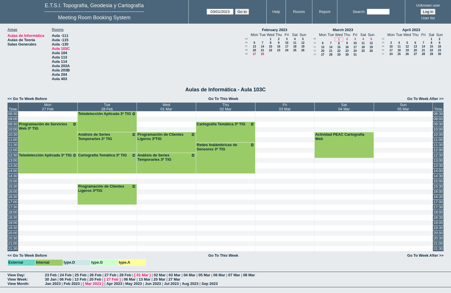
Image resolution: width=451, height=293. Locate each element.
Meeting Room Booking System (94, 17)
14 (262, 46)
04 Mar (189, 275)
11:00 (13, 139)
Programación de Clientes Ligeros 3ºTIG (166, 136)
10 (286, 42)
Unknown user (428, 5)
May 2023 (133, 283)
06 (246, 42)
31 (355, 54)
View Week (17, 279)
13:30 (13, 165)
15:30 (13, 186)
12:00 (13, 150)
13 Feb (80, 279)
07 (246, 46)
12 (302, 42)
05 (246, 38)
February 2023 (274, 30)
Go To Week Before (30, 99)
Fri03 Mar (285, 107)
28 (262, 54)
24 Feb (66, 275)
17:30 (13, 207)
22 (270, 50)
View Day (15, 275)
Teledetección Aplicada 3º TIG (107, 113)
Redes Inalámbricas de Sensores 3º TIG (226, 147)
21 (262, 50)
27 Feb (110, 275)
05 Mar (204, 275)
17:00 (13, 202)
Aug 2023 (190, 283)
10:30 (13, 134)
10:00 (13, 129)
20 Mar (159, 279)
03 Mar (174, 275)
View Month (17, 283)
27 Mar (174, 279)
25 (294, 50)
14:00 (13, 171)
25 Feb (81, 275)
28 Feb (125, 275)
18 (294, 46)
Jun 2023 (153, 283)
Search (358, 12)
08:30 (13, 113)
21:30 (13, 248)
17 (286, 46)
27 (254, 54)
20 (254, 50)
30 (347, 54)
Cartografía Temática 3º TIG (226, 124)
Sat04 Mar (344, 107)
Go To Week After (422, 99)
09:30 (13, 124)
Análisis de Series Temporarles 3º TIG (107, 136)
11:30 (13, 145)
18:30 (13, 217)
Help (276, 12)
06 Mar (219, 275)
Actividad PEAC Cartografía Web (339, 136)
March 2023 (343, 30)
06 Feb (65, 279)
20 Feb (95, 279)
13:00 (13, 160)
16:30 (13, 196)
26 (302, 50)
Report (324, 12)
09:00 (13, 119)
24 (286, 50)
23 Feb (51, 275)
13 (254, 46)
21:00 (13, 243)
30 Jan (50, 279)
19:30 (13, 228)
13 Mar (144, 279)
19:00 (13, 222)
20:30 (13, 238)
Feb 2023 (72, 283)
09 (246, 53)
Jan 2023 (53, 283)
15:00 (13, 181)
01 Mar (142, 275)
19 (302, 46)
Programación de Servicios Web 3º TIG (48, 126)
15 (270, 46)
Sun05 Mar (403, 107)
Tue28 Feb (107, 107)
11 (294, 42)
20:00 (13, 233)
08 (246, 50)
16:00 (13, 191)
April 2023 (411, 30)
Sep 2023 (210, 283)
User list (428, 18)
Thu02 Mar (225, 107)
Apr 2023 (114, 283)
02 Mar (160, 275)
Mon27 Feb (47, 107)
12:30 (13, 155)
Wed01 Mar (166, 107)
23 (278, 50)
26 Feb (95, 275)
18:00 (13, 212)
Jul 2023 (171, 283)
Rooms (299, 12)
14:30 (13, 176)
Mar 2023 (93, 283)
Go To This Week (223, 99)
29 (339, 54)
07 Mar (234, 275)
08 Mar (249, 275)
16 (278, 46)
